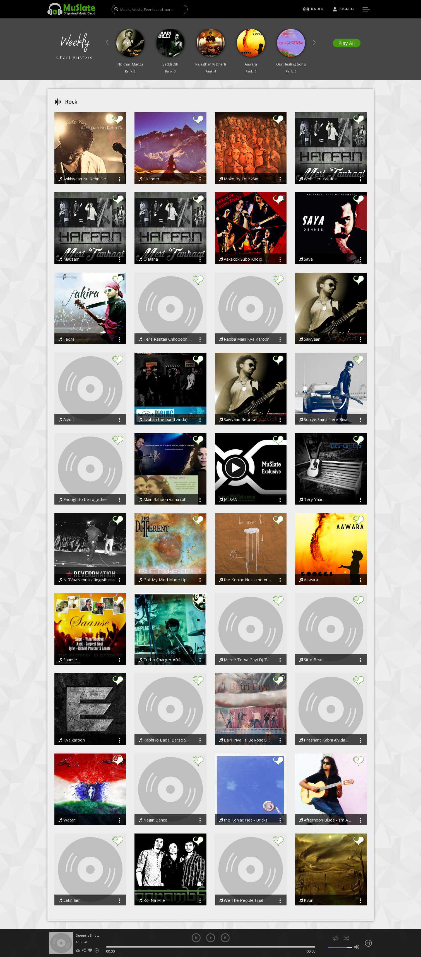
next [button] (225, 937)
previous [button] (196, 937)
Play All (346, 43)
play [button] (210, 937)
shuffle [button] (346, 938)
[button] (107, 42)
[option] (130, 52)
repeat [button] (335, 938)
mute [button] (325, 947)
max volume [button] (357, 947)
